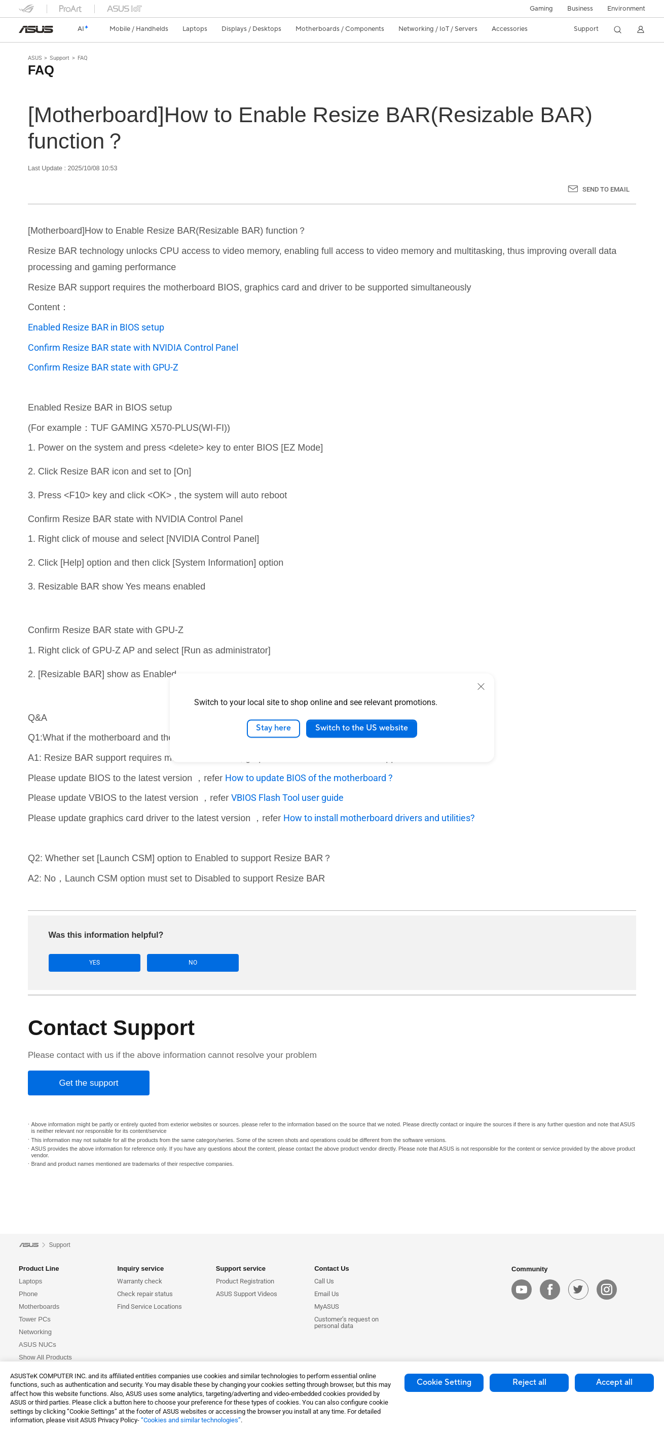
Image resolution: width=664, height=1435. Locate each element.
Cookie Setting (444, 1382)
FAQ (83, 58)
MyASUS (326, 1306)
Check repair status (145, 1294)
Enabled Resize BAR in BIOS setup (96, 327)
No (150, 963)
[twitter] (578, 1289)
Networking (35, 1332)
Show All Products (45, 1357)
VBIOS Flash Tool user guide (287, 797)
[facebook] (550, 1289)
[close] (481, 686)
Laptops (30, 1281)
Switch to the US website (361, 728)
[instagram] (607, 1289)
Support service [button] (241, 1268)
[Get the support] (89, 1083)
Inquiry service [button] (140, 1268)
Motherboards (39, 1306)
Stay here (273, 728)
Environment (626, 9)
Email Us (326, 1294)
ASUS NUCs (37, 1344)
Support (59, 58)
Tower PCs (35, 1319)
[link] (36, 29)
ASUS (35, 58)
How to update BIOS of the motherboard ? (309, 777)
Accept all (614, 1382)
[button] (541, 8)
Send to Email (606, 189)
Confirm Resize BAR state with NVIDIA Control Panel (133, 347)
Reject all (529, 1382)
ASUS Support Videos (246, 1294)
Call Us (324, 1281)
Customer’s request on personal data (346, 1322)
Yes (80, 963)
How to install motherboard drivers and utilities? (379, 818)
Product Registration (245, 1281)
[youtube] (521, 1289)
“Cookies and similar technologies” (191, 1420)
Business (580, 9)
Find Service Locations (149, 1306)
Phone (28, 1294)
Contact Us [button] (331, 1268)
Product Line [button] (39, 1268)
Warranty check (139, 1281)
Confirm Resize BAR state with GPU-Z (103, 367)
